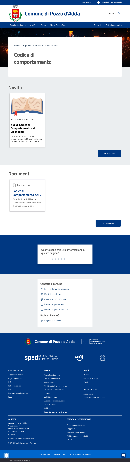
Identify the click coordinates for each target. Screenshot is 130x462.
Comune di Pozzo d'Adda (52, 13)
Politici (10, 389)
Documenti (19, 174)
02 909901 (12, 434)
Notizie (86, 374)
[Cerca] (119, 13)
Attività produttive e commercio (55, 386)
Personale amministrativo (18, 393)
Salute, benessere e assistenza (55, 412)
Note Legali (56, 454)
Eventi (86, 382)
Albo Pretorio (85, 2)
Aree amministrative (16, 374)
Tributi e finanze (50, 404)
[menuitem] (97, 25)
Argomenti (27, 45)
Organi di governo (14, 378)
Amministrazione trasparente (94, 397)
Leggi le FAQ (71, 428)
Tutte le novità (109, 153)
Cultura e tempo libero (52, 378)
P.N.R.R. (70, 439)
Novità (15, 87)
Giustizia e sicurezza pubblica (54, 400)
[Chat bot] (123, 455)
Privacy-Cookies (44, 454)
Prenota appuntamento (76, 425)
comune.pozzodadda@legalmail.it (21, 438)
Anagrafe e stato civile (52, 375)
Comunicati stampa (91, 378)
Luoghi (10, 397)
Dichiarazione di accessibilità (77, 436)
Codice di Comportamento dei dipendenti (26, 194)
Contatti (12, 419)
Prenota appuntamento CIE (79, 419)
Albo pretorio (88, 393)
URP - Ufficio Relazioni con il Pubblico (22, 443)
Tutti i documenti (108, 223)
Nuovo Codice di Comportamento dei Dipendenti (22, 128)
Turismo (47, 393)
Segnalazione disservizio (76, 432)
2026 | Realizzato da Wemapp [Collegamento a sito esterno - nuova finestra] (19, 460)
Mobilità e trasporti (51, 397)
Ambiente (47, 408)
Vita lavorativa (49, 382)
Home (16, 45)
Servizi (47, 370)
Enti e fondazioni (14, 385)
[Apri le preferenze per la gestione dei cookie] (6, 455)
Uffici (10, 382)
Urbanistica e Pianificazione (54, 389)
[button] (109, 2)
